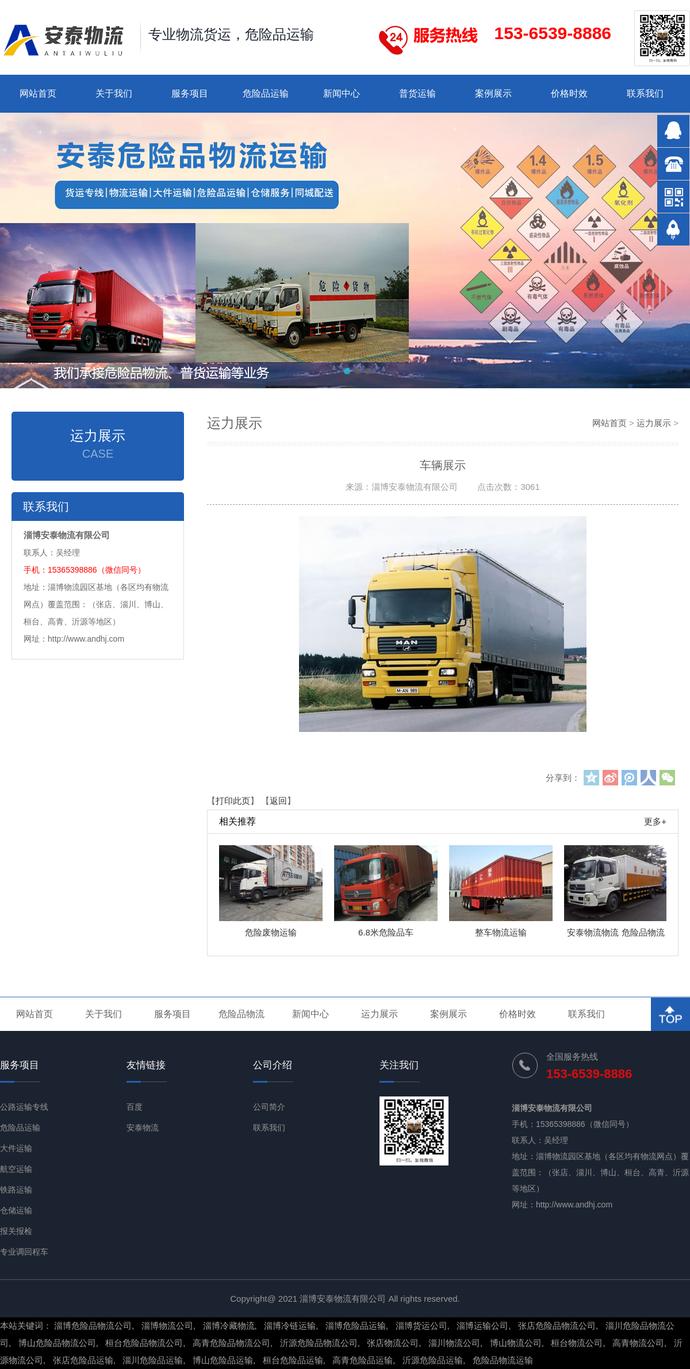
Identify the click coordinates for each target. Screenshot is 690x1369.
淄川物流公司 (454, 1343)
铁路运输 (16, 1189)
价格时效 (569, 93)
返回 (278, 801)
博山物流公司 (516, 1343)
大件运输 (16, 1148)
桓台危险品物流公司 (144, 1343)
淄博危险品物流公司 (93, 1325)
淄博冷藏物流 (229, 1325)
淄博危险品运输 (355, 1325)
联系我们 (645, 93)
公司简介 (269, 1106)
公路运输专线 (24, 1106)
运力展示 (654, 423)
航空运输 (16, 1169)
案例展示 (493, 93)
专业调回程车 (24, 1251)
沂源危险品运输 (432, 1360)
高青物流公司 (638, 1343)
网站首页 (38, 93)
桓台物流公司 (577, 1343)
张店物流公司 (393, 1343)
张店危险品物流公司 (557, 1325)
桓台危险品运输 (293, 1360)
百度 (134, 1106)
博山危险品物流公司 (57, 1343)
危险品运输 (266, 93)
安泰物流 (142, 1127)
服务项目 (189, 93)
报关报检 (16, 1231)
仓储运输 (16, 1210)
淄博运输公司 (482, 1325)
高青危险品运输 (362, 1360)
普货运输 (417, 93)
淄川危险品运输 (152, 1360)
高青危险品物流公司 (231, 1343)
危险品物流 (241, 1014)
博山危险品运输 (223, 1360)
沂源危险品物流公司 (319, 1343)
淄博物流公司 (167, 1325)
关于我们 (113, 93)
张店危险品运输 (83, 1360)
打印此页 (233, 801)
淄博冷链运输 (290, 1325)
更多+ (655, 821)
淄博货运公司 (421, 1325)
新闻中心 (341, 93)
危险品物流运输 (503, 1360)
